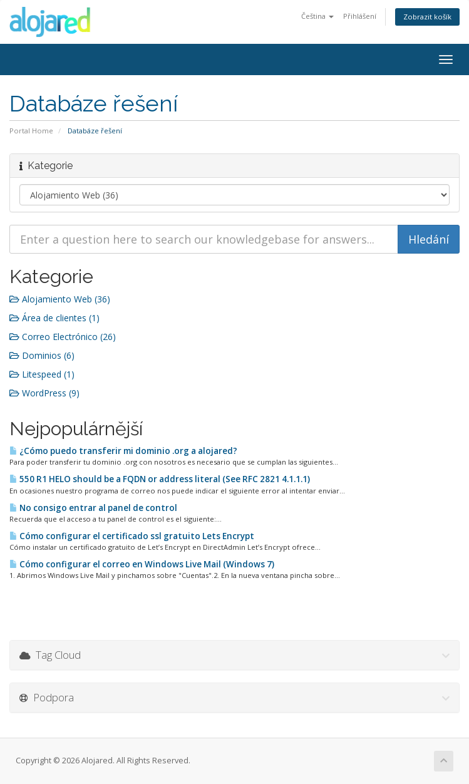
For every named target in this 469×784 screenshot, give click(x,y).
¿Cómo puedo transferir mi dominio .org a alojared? (123, 450)
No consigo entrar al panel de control (93, 507)
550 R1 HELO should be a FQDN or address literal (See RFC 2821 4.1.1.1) (159, 479)
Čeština (317, 16)
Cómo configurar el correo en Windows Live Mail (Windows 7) (141, 564)
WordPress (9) (44, 393)
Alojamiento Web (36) (59, 299)
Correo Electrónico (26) (62, 337)
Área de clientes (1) (54, 318)
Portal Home (31, 130)
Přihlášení (359, 16)
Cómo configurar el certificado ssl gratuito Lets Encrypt (131, 536)
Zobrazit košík (427, 16)
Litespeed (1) (42, 374)
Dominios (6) (42, 355)
